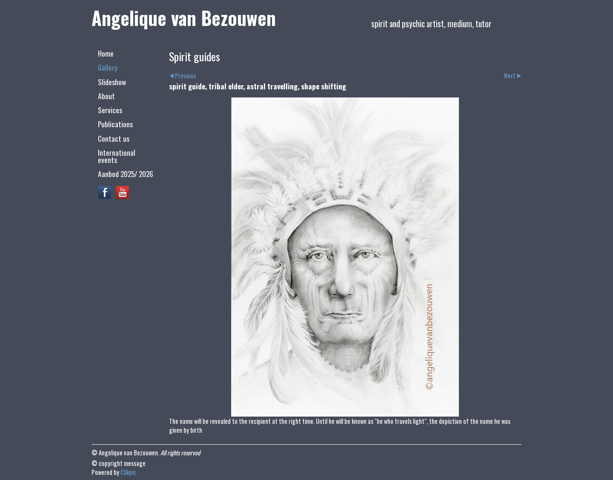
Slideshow (112, 81)
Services (110, 109)
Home (106, 53)
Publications (115, 123)
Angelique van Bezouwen (184, 17)
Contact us (113, 138)
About (106, 95)
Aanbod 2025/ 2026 (125, 173)
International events (116, 156)
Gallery (107, 67)
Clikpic (128, 472)
